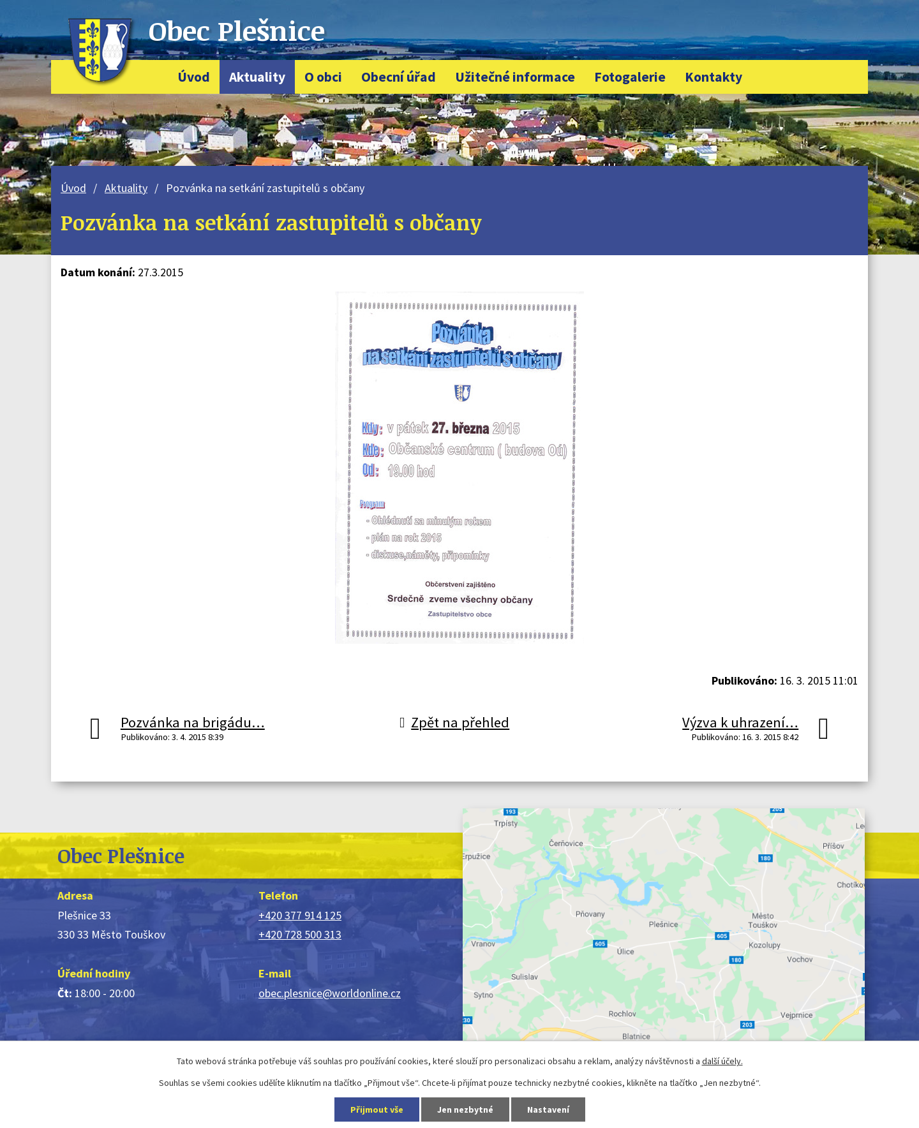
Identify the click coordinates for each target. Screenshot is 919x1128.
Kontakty (713, 76)
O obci (323, 76)
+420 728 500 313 (299, 934)
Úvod (193, 76)
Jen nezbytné (465, 1109)
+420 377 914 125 (299, 915)
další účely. (722, 1061)
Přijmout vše (376, 1109)
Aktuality (257, 76)
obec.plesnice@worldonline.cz (329, 993)
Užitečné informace (515, 76)
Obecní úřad (398, 76)
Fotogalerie (630, 76)
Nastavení (548, 1109)
